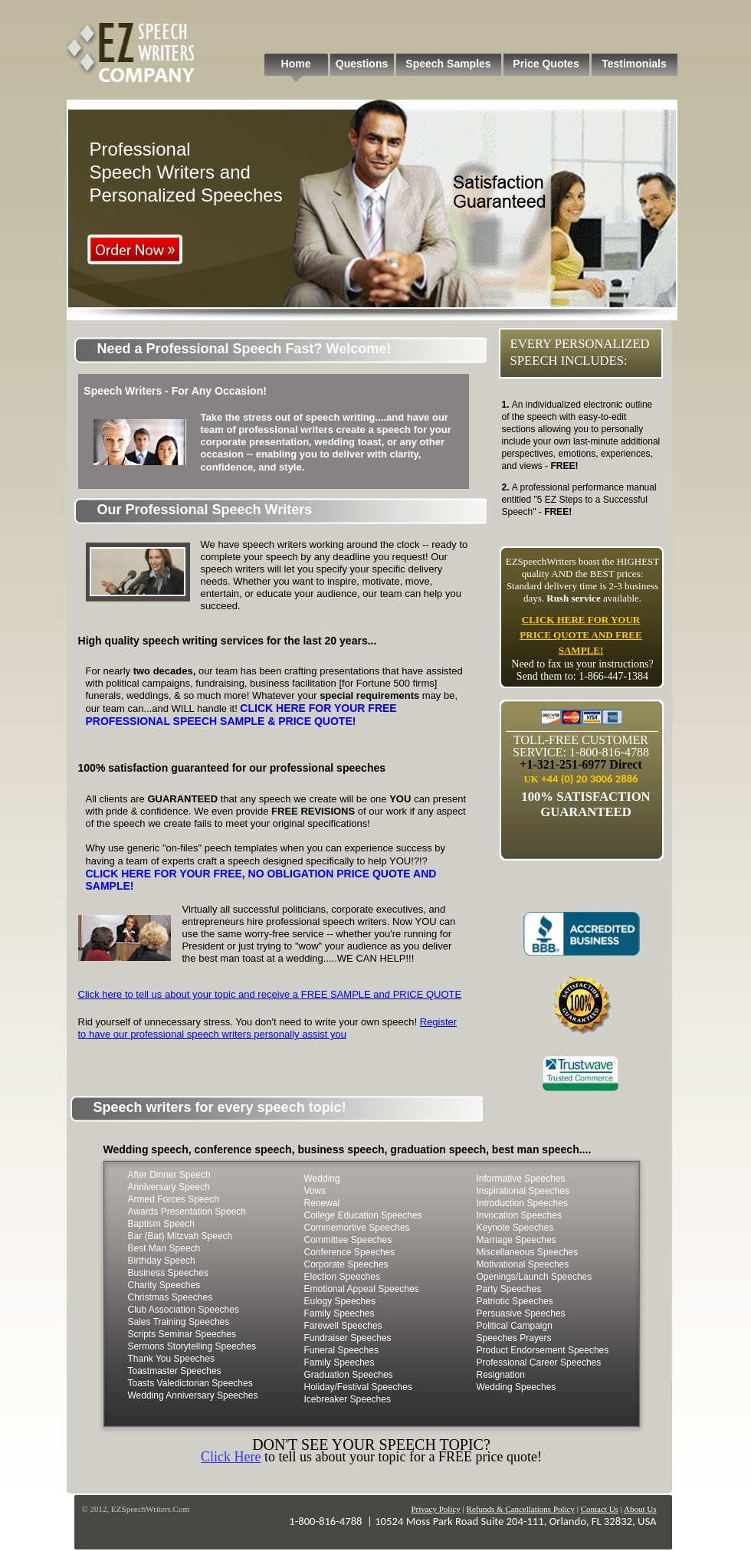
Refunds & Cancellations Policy (521, 1508)
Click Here (231, 1456)
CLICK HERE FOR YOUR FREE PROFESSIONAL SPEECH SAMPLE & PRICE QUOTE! (241, 714)
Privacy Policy (435, 1508)
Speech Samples (447, 63)
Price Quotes (546, 63)
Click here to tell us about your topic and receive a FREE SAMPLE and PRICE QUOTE (270, 994)
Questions (362, 63)
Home (296, 63)
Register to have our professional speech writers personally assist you (267, 1028)
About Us (640, 1508)
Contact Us (599, 1508)
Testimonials (634, 63)
